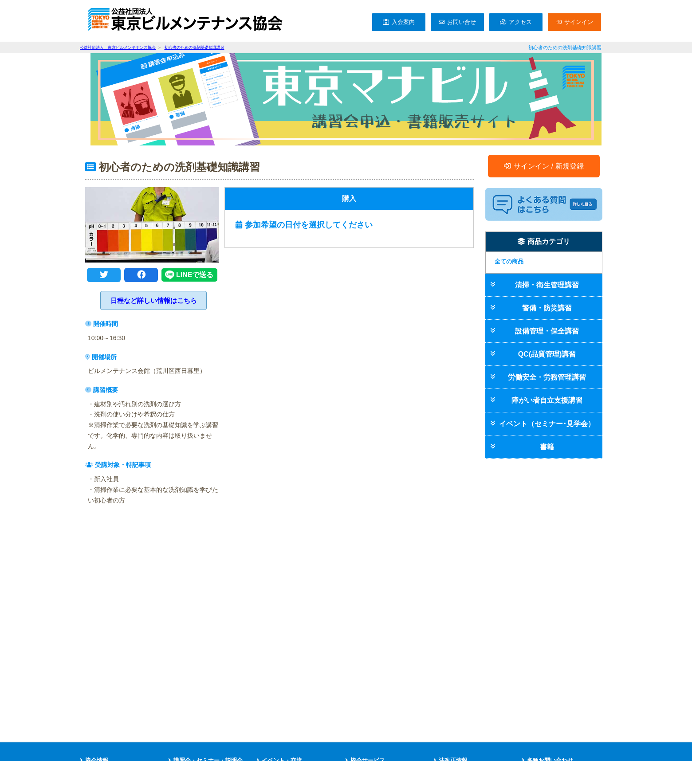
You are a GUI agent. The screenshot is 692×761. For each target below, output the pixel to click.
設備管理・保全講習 (547, 331)
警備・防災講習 (547, 308)
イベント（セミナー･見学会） (547, 424)
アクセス (520, 22)
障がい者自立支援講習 (546, 400)
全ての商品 (509, 261)
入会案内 (403, 22)
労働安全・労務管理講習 (547, 377)
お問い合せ (461, 22)
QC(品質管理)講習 (547, 354)
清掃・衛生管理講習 (547, 285)
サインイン (578, 22)
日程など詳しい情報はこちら (153, 300)
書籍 (547, 447)
